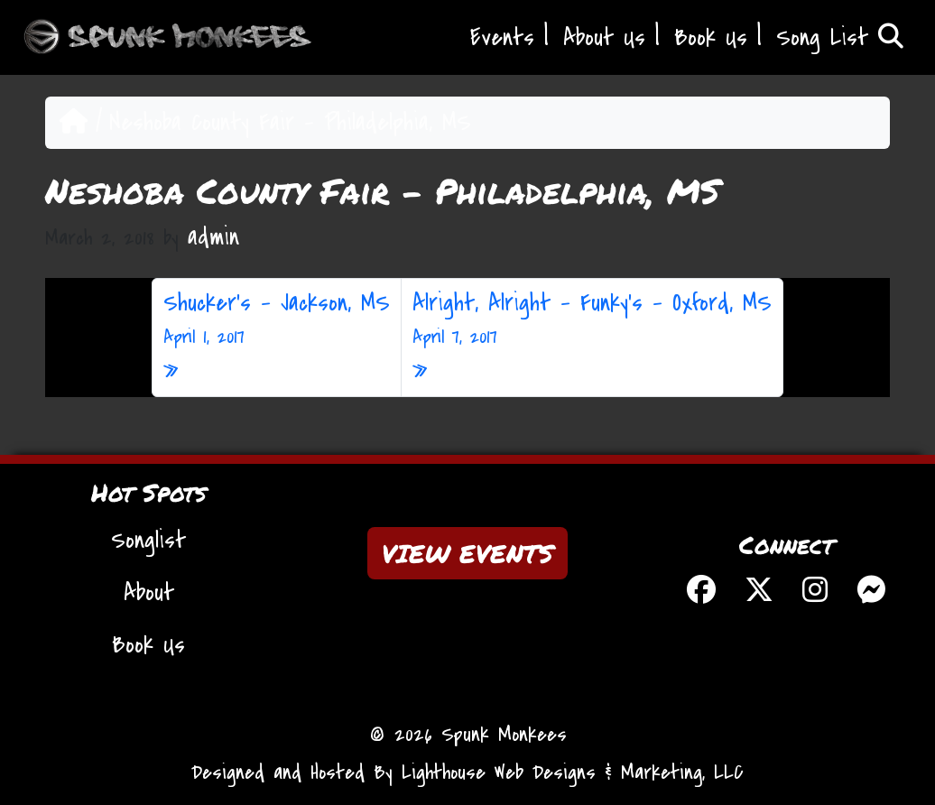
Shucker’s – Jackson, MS (276, 319)
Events (502, 38)
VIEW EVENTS (467, 553)
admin (213, 237)
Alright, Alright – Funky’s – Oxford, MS (592, 319)
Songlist (148, 540)
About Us (604, 38)
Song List (839, 38)
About (149, 593)
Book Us (710, 38)
